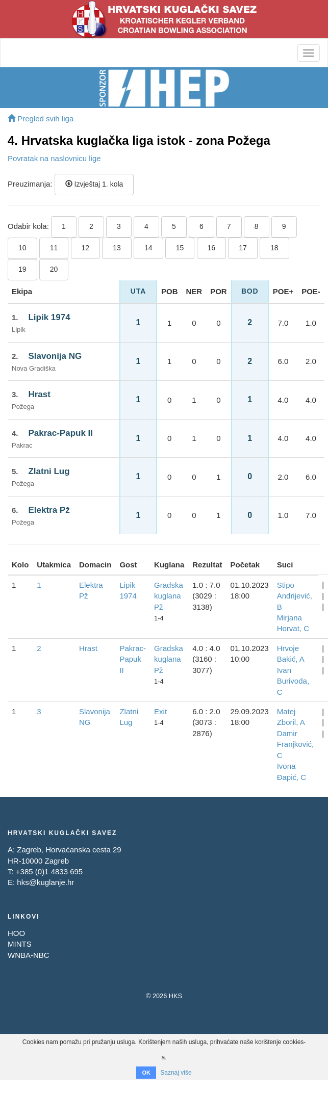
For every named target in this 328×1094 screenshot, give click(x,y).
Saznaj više (175, 1072)
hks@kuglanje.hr (45, 882)
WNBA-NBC (28, 955)
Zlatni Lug (48, 471)
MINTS (20, 944)
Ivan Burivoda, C (293, 681)
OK (146, 1073)
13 (117, 248)
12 (86, 248)
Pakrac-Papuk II (60, 433)
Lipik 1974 (49, 317)
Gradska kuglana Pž (168, 596)
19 (22, 269)
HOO (16, 933)
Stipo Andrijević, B (294, 596)
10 (22, 248)
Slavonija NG (55, 356)
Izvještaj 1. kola (94, 184)
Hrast (39, 394)
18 (274, 248)
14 (148, 248)
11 (54, 248)
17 (243, 248)
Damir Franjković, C (295, 744)
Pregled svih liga (40, 118)
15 (180, 248)
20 (54, 269)
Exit (160, 711)
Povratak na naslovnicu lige (54, 158)
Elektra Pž (48, 510)
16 (212, 248)
